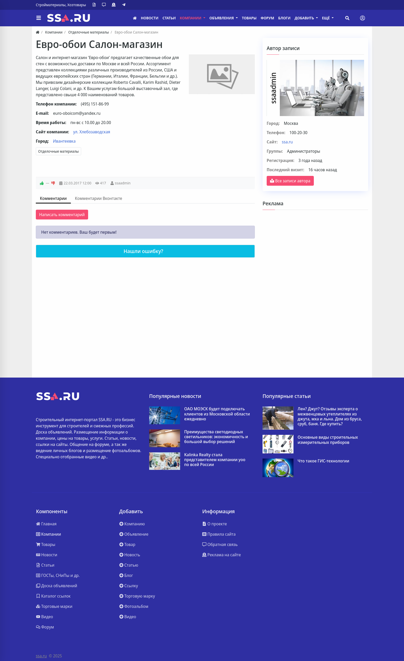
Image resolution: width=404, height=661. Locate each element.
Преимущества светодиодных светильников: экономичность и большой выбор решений (216, 436)
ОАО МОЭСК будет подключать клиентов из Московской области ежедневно (217, 413)
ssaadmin (122, 183)
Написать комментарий (62, 214)
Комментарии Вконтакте (98, 198)
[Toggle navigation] (362, 18)
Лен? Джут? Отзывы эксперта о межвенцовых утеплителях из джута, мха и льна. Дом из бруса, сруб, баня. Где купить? (330, 416)
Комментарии (53, 198)
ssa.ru (287, 142)
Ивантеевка (64, 141)
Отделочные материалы (58, 151)
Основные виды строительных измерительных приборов (328, 440)
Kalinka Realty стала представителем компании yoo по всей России (214, 459)
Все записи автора (290, 181)
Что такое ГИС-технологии (323, 461)
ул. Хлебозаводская (91, 132)
